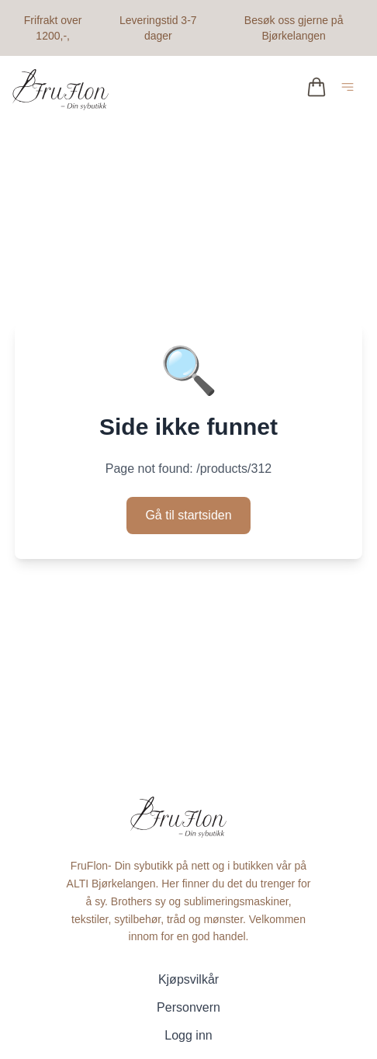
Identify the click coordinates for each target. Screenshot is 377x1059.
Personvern (188, 1007)
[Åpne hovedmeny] (351, 89)
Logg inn (188, 1035)
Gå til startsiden (188, 515)
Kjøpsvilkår (188, 979)
